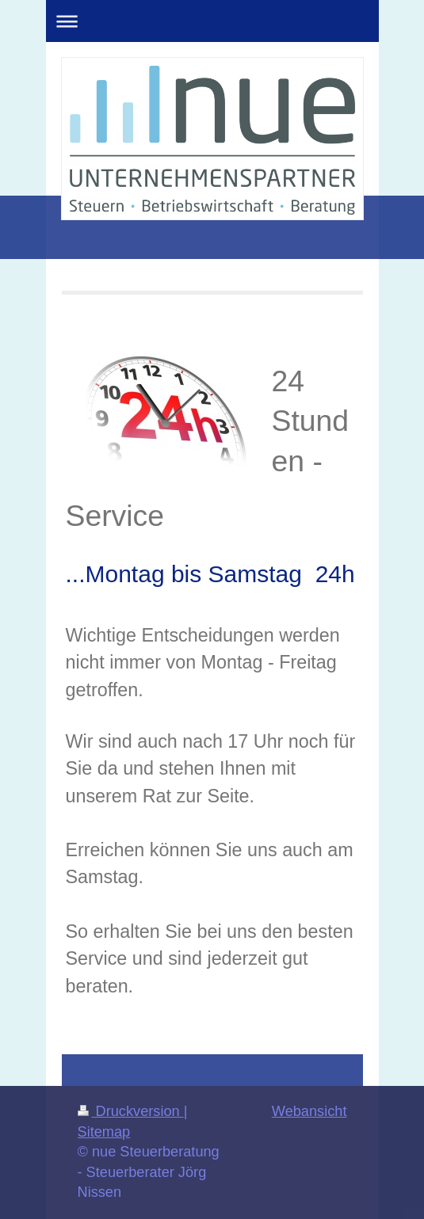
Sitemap (104, 1132)
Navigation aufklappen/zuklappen (212, 21)
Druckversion (131, 1111)
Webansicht (309, 1111)
